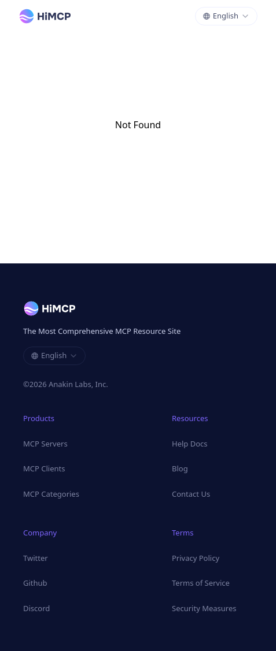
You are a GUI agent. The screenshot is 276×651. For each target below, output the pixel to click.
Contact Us (191, 494)
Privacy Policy (195, 558)
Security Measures (204, 608)
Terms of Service (201, 583)
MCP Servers (45, 443)
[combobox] (226, 16)
